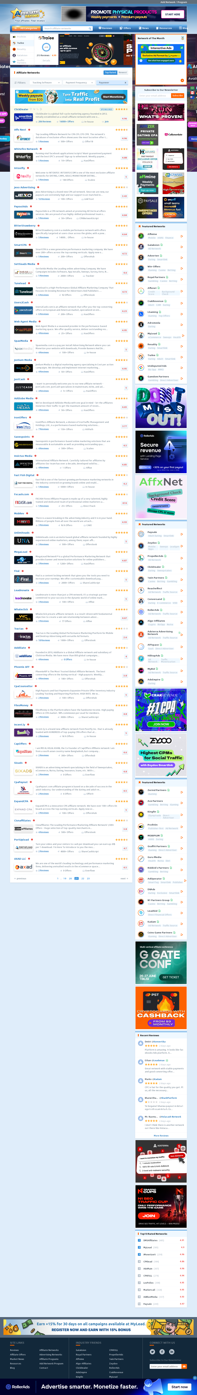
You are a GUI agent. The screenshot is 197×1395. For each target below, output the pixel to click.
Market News (17, 1359)
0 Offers (68, 659)
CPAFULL (113, 1350)
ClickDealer (21, 109)
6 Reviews (43, 295)
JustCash (19, 379)
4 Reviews (43, 333)
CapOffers (20, 743)
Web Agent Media (25, 321)
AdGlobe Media (23, 398)
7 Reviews (43, 429)
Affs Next (20, 129)
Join (107, 121)
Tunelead (20, 283)
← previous (20, 878)
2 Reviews (43, 698)
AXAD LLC (20, 859)
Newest (123, 72)
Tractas (19, 628)
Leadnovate (21, 590)
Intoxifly (19, 168)
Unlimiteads (22, 532)
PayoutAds (21, 206)
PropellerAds (116, 1354)
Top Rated (110, 72)
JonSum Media (23, 360)
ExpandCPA (21, 801)
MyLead (113, 1376)
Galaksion (81, 1350)
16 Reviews (44, 199)
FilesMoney (21, 705)
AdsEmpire (81, 1372)
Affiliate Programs (48, 1359)
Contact (43, 1367)
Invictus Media (23, 456)
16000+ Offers (66, 121)
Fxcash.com (21, 494)
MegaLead (20, 552)
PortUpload (21, 839)
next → (124, 878)
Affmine (80, 1359)
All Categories (25, 28)
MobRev (19, 513)
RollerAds (114, 1367)
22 (82, 878)
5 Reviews (43, 141)
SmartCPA (20, 245)
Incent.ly (19, 724)
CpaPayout (21, 782)
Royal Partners (83, 1354)
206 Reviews (44, 121)
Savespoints (22, 437)
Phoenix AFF (22, 667)
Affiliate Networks (49, 1350)
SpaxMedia (21, 341)
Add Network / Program (174, 2)
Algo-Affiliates (83, 1363)
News (143, 28)
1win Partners (116, 1359)
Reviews (105, 28)
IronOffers (20, 417)
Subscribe (177, 95)
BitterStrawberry (24, 225)
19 (64, 878)
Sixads (18, 763)
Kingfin (79, 1376)
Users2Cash (21, 302)
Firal (17, 571)
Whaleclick (21, 609)
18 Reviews (44, 640)
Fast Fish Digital (24, 475)
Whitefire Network (26, 149)
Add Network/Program (51, 1363)
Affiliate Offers (18, 1354)
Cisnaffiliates (22, 820)
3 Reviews (43, 525)
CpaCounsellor (23, 686)
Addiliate (20, 648)
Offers (125, 28)
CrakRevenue (116, 1372)
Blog (183, 28)
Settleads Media (24, 264)
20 (70, 878)
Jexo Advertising (24, 187)
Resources (164, 28)
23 (88, 878)
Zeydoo (113, 1363)
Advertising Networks (50, 1354)
